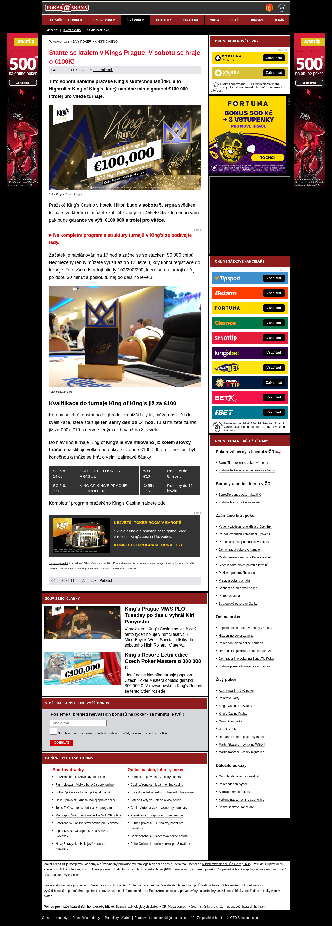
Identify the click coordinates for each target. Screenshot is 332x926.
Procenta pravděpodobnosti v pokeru (244, 542)
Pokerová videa (229, 596)
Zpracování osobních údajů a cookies (160, 918)
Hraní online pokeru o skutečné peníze (245, 651)
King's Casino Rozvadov (235, 706)
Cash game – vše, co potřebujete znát (245, 557)
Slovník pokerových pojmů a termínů (244, 565)
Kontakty (61, 918)
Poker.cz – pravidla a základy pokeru (156, 777)
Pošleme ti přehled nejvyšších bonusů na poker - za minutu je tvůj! (117, 714)
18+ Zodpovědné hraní (206, 918)
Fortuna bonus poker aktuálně (239, 502)
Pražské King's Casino (72, 205)
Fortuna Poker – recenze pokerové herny (247, 470)
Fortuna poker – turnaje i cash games (244, 666)
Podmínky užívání (117, 918)
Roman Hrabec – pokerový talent (241, 737)
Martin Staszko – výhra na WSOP (242, 744)
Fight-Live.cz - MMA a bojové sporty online (85, 784)
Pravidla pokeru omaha (234, 580)
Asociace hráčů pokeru (234, 792)
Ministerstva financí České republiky (226, 864)
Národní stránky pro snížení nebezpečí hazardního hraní (226, 907)
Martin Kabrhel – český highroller (241, 752)
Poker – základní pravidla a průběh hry (245, 526)
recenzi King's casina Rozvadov (144, 536)
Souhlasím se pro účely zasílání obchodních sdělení (113, 733)
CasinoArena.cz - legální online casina (157, 784)
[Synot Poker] (309, 186)
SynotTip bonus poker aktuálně (240, 494)
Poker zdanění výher (233, 784)
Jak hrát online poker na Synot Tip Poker (246, 658)
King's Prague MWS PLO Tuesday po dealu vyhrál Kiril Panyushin (160, 615)
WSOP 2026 (227, 729)
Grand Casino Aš (98, 30)
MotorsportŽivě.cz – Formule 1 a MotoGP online (88, 815)
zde (162, 503)
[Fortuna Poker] (247, 171)
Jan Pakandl (103, 70)
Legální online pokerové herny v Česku (245, 628)
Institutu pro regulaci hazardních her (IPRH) (143, 869)
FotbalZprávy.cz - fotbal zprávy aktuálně (83, 792)
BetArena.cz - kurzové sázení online (80, 777)
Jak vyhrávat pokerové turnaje (239, 549)
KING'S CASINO (72, 30)
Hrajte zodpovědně (58, 563)
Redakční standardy (86, 918)
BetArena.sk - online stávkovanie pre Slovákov (87, 823)
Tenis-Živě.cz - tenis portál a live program (84, 808)
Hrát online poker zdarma (236, 635)
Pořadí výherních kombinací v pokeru (244, 534)
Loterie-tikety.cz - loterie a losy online (156, 800)
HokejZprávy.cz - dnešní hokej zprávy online (86, 800)
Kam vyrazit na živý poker (236, 690)
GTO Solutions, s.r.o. (244, 918)
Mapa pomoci (177, 907)
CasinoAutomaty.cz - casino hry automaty (159, 808)
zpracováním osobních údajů (97, 733)
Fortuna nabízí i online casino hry (241, 799)
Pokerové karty (229, 698)
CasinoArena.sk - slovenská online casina (159, 836)
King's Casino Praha (233, 713)
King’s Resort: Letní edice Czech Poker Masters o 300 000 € (163, 661)
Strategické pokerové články (238, 603)
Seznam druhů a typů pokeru (238, 588)
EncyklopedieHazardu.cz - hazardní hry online (162, 792)
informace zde (132, 891)
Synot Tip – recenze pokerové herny (243, 463)
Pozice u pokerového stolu (237, 573)
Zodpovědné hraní (229, 869)
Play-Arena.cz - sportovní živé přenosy (157, 815)
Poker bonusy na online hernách (241, 643)
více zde (132, 568)
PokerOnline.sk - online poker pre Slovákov (160, 844)
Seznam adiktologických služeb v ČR (141, 907)
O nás (46, 918)
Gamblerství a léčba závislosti (239, 776)
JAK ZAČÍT (51, 30)
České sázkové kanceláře (236, 807)
